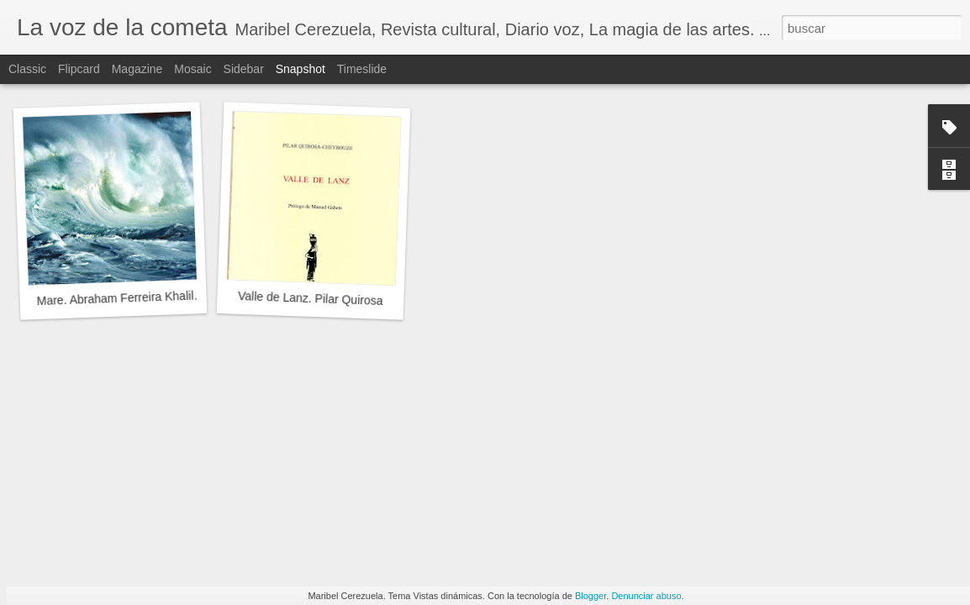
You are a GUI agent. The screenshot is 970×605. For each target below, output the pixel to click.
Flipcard (79, 69)
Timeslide (362, 69)
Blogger (590, 596)
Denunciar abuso (646, 596)
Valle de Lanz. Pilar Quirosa (310, 298)
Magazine (137, 69)
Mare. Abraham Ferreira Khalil (114, 298)
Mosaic (192, 69)
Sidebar (244, 69)
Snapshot (300, 69)
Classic (27, 69)
